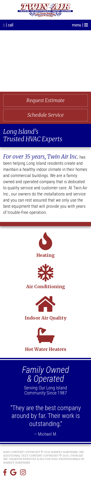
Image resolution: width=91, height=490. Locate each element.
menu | (80, 25)
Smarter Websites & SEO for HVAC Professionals (44, 459)
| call (8, 25)
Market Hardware (16, 462)
